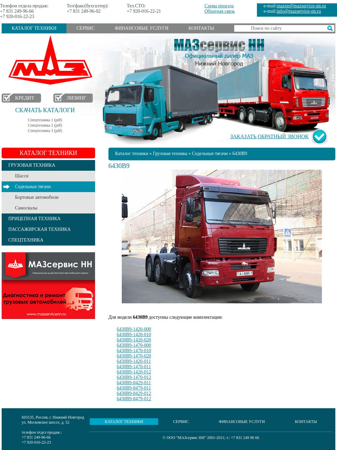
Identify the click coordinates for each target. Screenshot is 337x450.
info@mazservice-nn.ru (299, 11)
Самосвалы (26, 207)
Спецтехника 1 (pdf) (45, 120)
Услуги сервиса (48, 285)
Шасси (21, 175)
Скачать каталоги (45, 110)
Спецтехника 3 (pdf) (45, 130)
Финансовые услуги (141, 28)
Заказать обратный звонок (269, 136)
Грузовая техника (170, 153)
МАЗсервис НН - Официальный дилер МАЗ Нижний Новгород (219, 51)
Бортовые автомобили (37, 197)
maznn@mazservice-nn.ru (301, 5)
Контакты (201, 28)
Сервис (85, 28)
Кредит (24, 98)
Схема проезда (219, 5)
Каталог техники (34, 28)
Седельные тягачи (33, 186)
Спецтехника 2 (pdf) (45, 125)
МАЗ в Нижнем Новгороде (52, 60)
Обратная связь (220, 11)
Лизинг (76, 98)
